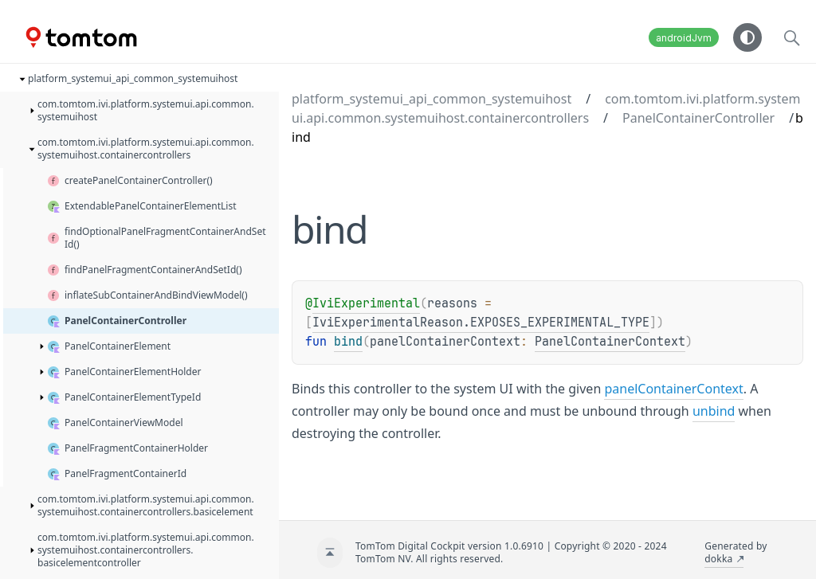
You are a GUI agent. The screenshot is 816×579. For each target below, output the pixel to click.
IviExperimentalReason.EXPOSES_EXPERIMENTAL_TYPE (480, 323)
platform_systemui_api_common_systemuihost (431, 99)
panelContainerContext (673, 388)
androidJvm (684, 38)
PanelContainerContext (610, 342)
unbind (713, 411)
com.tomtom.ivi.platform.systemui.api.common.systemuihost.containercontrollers (546, 108)
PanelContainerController (698, 118)
